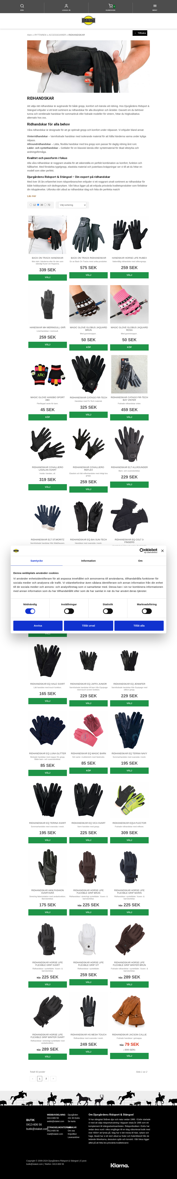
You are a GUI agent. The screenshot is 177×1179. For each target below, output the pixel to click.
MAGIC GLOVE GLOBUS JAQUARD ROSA (129, 328)
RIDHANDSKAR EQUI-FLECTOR (129, 823)
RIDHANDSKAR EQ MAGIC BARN (88, 753)
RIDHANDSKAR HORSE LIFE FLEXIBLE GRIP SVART (47, 963)
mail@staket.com (55, 1134)
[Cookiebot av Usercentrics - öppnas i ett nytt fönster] (142, 550)
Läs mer (31, 196)
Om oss (71, 1130)
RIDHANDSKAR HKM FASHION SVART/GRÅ (47, 891)
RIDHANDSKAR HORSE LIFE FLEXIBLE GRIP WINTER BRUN (129, 963)
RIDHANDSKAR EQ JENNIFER (129, 683)
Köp (88, 347)
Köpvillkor (72, 1134)
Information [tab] (88, 560)
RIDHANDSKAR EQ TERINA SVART (47, 823)
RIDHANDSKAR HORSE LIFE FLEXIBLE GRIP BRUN (88, 891)
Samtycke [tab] (37, 560)
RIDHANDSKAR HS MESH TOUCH (88, 1034)
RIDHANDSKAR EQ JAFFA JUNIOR (88, 683)
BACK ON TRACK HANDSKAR (47, 258)
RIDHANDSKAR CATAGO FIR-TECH (88, 397)
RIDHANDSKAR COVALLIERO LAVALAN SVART (47, 468)
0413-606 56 (58, 1164)
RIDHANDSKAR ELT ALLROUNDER (129, 467)
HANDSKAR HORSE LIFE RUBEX (129, 258)
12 (33, 204)
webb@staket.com (55, 1121)
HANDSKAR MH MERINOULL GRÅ (48, 327)
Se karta (72, 1121)
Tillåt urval (88, 625)
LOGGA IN (66, 10)
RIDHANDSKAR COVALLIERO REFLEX (88, 468)
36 (40, 204)
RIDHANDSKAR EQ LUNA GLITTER (47, 753)
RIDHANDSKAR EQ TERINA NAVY (129, 753)
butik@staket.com (37, 1128)
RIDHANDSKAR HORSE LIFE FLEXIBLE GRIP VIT (88, 963)
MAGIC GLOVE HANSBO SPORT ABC (47, 398)
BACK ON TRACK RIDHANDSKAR (88, 258)
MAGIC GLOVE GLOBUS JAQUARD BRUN (88, 328)
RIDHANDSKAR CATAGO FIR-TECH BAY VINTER (129, 398)
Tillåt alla (139, 625)
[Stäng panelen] (162, 551)
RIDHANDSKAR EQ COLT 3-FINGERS (129, 540)
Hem (29, 35)
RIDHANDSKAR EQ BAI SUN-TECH (88, 539)
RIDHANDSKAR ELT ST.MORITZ (47, 539)
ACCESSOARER (58, 35)
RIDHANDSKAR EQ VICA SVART (88, 823)
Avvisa (38, 625)
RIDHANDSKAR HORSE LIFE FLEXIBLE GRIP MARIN (129, 891)
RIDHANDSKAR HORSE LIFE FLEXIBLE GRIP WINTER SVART (48, 1035)
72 (47, 204)
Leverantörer (74, 1137)
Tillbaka (140, 33)
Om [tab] (140, 560)
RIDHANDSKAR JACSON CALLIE (129, 1034)
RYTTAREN (40, 35)
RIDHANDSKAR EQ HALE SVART (47, 683)
